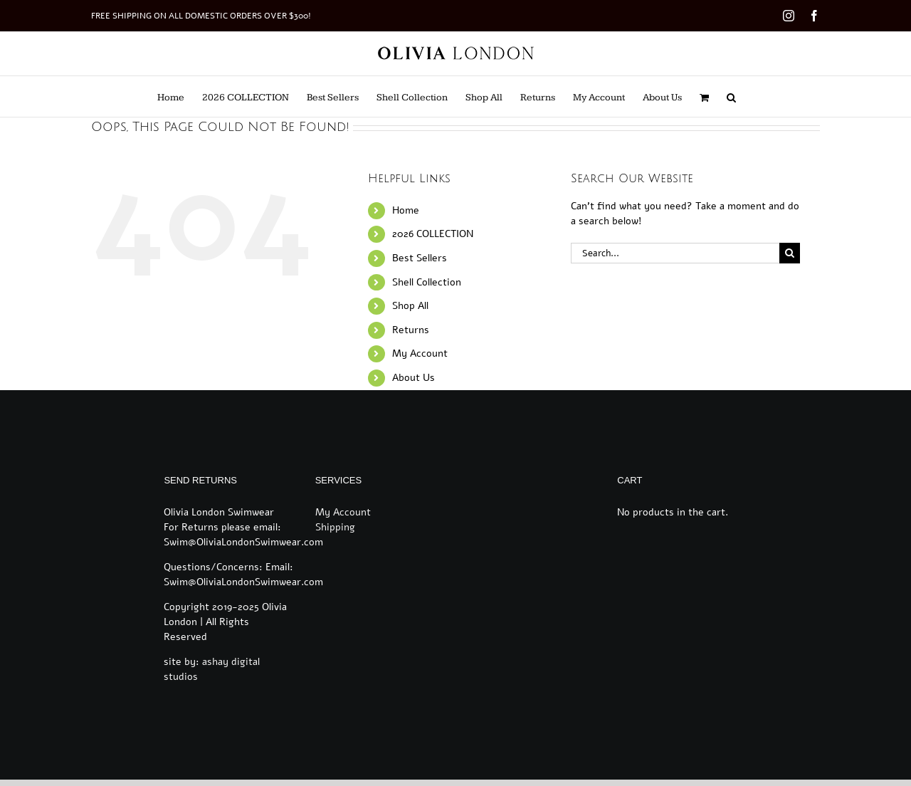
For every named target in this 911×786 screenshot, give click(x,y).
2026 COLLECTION (432, 234)
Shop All (410, 306)
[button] (731, 96)
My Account (420, 353)
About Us (413, 377)
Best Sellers (419, 258)
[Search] (789, 253)
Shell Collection (426, 282)
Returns (410, 330)
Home (405, 210)
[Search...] (675, 253)
